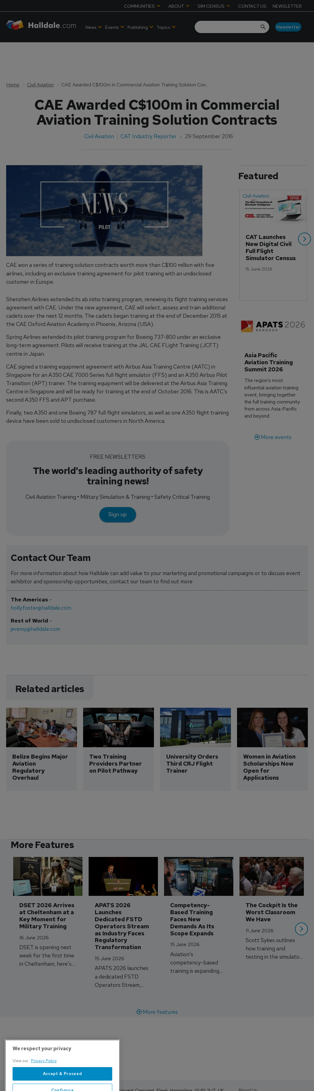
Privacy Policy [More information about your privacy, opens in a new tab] (44, 1079)
